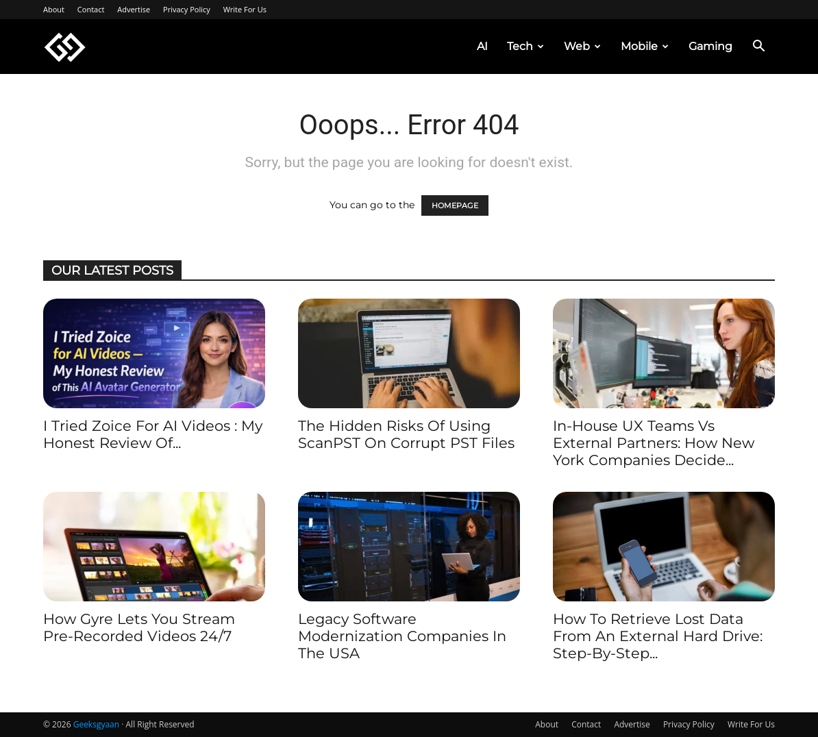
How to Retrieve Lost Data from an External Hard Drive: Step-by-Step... (658, 636)
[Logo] (64, 47)
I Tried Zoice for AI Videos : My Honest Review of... (152, 434)
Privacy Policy (186, 9)
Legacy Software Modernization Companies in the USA (402, 636)
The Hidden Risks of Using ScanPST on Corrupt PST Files (406, 434)
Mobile (645, 46)
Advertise (133, 9)
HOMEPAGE (455, 205)
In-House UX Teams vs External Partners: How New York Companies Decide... (653, 443)
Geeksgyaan (96, 724)
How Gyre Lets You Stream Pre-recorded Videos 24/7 (139, 627)
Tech (525, 46)
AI (482, 46)
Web (582, 46)
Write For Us (245, 9)
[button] (758, 47)
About (53, 9)
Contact (91, 9)
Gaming (710, 46)
